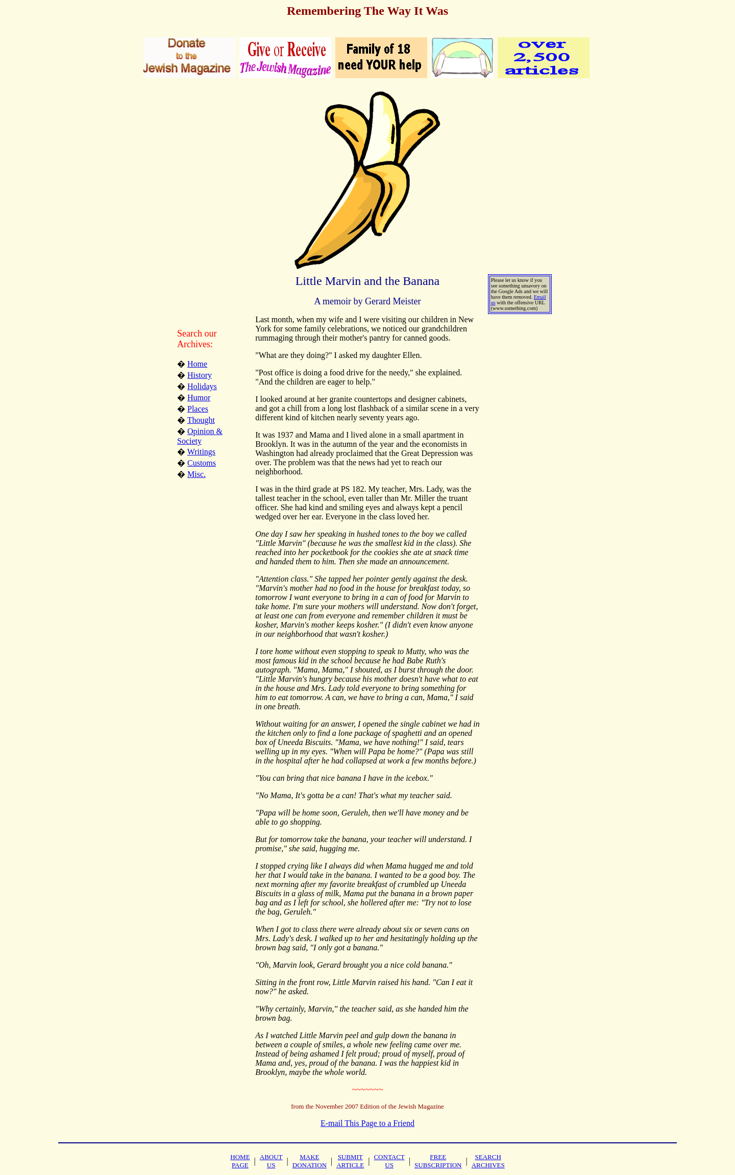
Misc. (196, 474)
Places (197, 408)
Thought (201, 420)
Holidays (202, 386)
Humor (198, 397)
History (199, 375)
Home (197, 363)
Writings (201, 451)
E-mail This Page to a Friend (367, 1123)
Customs (201, 463)
